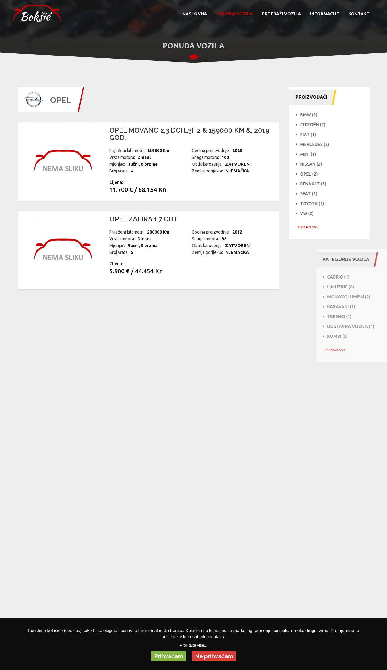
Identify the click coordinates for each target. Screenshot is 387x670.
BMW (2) (311, 114)
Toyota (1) (314, 203)
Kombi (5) (357, 336)
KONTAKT (358, 13)
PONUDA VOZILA (234, 13)
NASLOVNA (195, 13)
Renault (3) (315, 183)
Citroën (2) (315, 124)
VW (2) (309, 213)
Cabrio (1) (358, 277)
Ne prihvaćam (214, 656)
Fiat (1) (310, 134)
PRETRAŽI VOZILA (281, 13)
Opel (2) (311, 174)
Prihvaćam (168, 656)
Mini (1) (310, 154)
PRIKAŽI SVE (311, 227)
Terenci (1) (359, 316)
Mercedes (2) (316, 144)
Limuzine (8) (360, 286)
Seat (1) (311, 193)
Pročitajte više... (193, 645)
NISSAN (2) (313, 164)
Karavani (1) (361, 306)
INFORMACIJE (324, 13)
